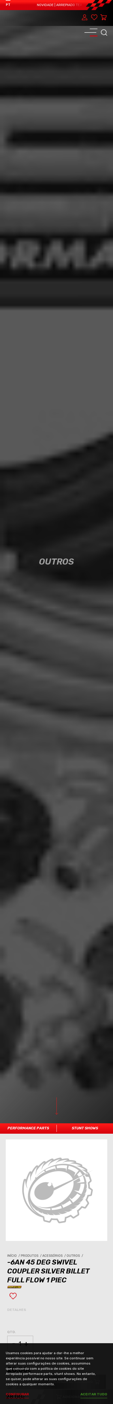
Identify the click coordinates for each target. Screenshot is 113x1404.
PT (8, 5)
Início (14, 1256)
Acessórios (54, 1256)
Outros (75, 1256)
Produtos (31, 1256)
